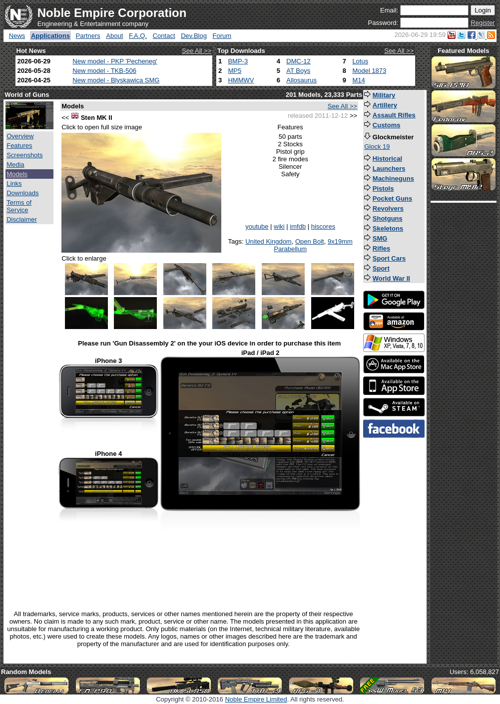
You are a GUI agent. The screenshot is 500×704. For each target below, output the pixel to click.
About (114, 35)
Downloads (22, 193)
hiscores (323, 226)
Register (483, 22)
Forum (222, 35)
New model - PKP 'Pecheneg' (114, 61)
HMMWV (241, 80)
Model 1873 (369, 70)
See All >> (196, 50)
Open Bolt (309, 241)
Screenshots (24, 155)
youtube (256, 226)
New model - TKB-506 (104, 70)
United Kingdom (268, 241)
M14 (358, 80)
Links (13, 183)
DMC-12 (298, 61)
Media (15, 164)
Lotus (360, 61)
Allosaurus (301, 80)
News (17, 35)
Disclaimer (21, 219)
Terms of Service (18, 206)
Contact (164, 35)
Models (16, 174)
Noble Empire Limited (256, 699)
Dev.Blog (194, 35)
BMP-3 (238, 61)
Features (19, 145)
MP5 (234, 70)
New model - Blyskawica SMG (115, 80)
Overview (19, 136)
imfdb (298, 226)
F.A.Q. (138, 35)
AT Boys (298, 70)
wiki (279, 226)
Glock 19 (377, 146)
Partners (88, 35)
